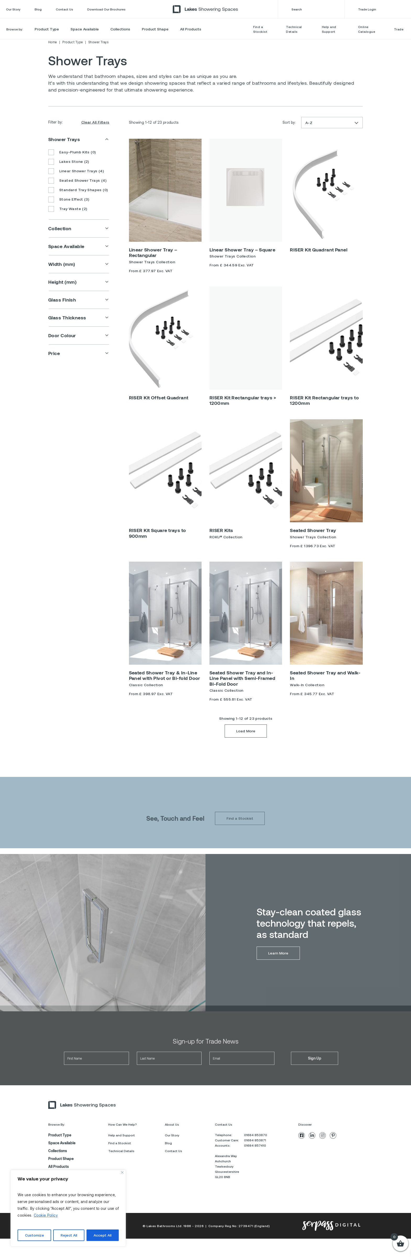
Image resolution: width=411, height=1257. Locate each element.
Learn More (278, 967)
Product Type (47, 29)
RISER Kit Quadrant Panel (318, 250)
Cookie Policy (46, 1215)
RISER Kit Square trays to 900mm (157, 533)
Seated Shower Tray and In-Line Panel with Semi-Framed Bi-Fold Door (242, 678)
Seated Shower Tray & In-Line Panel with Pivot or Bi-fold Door (164, 675)
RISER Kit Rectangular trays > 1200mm (242, 400)
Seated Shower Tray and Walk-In (325, 675)
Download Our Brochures (106, 9)
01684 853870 (255, 1135)
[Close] (122, 1172)
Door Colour (62, 335)
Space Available (85, 29)
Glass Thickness (67, 317)
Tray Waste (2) (67, 209)
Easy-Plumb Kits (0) (72, 152)
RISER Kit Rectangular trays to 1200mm (324, 400)
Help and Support (329, 29)
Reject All (69, 1235)
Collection (60, 228)
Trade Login (381, 9)
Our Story (13, 9)
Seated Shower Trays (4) (77, 181)
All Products (190, 29)
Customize (34, 1235)
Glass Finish (62, 300)
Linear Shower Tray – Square (242, 250)
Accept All (102, 1235)
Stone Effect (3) (68, 200)
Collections (120, 29)
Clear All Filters (95, 122)
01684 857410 (255, 1145)
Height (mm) (62, 282)
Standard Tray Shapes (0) (78, 190)
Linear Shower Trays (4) (76, 171)
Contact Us (64, 9)
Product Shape (155, 29)
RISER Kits (221, 530)
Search (311, 9)
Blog (38, 9)
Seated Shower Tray (313, 530)
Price (54, 353)
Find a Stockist (260, 29)
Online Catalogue (366, 29)
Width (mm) (61, 264)
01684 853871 (255, 1140)
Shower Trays (64, 139)
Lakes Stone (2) (68, 162)
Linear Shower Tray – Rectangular (153, 252)
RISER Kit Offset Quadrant (158, 397)
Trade (399, 29)
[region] (68, 1208)
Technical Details (294, 29)
